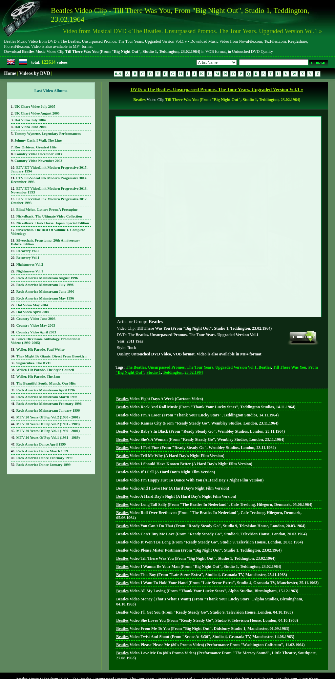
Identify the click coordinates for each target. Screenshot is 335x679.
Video (159, 368)
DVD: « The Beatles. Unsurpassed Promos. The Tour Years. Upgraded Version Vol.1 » (216, 89)
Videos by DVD (34, 73)
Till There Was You (289, 336)
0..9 (118, 73)
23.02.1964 (194, 341)
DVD (166, 665)
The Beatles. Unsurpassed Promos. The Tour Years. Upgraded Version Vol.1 (191, 336)
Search (182, 665)
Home (10, 73)
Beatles (264, 336)
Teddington (173, 341)
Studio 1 (153, 341)
